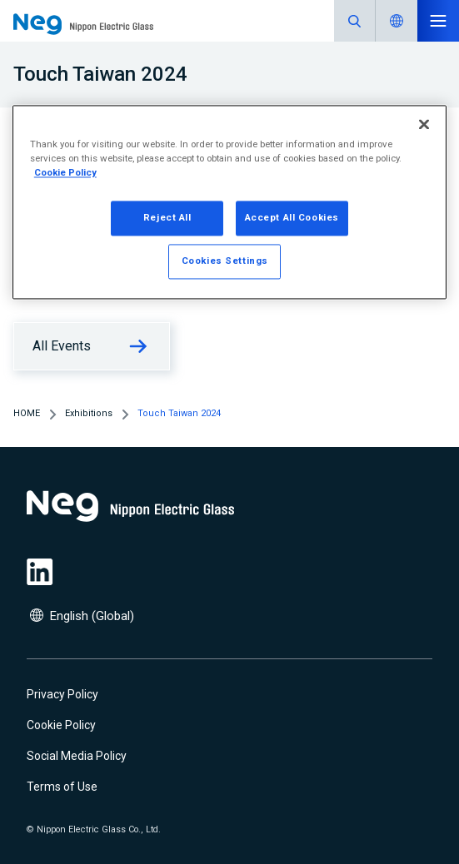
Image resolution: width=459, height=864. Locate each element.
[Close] (424, 124)
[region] (229, 202)
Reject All (167, 217)
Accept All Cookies (292, 217)
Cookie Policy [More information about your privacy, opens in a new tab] (65, 172)
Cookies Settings (225, 260)
